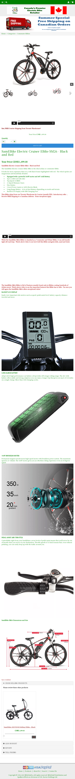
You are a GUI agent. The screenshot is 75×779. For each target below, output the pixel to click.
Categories (12, 34)
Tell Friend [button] (9, 752)
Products (28, 771)
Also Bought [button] (10, 743)
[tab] (37, 683)
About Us (36, 771)
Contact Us (53, 771)
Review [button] (7, 748)
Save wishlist (6, 680)
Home (3, 34)
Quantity (5, 138)
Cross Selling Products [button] (16, 683)
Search (44, 771)
